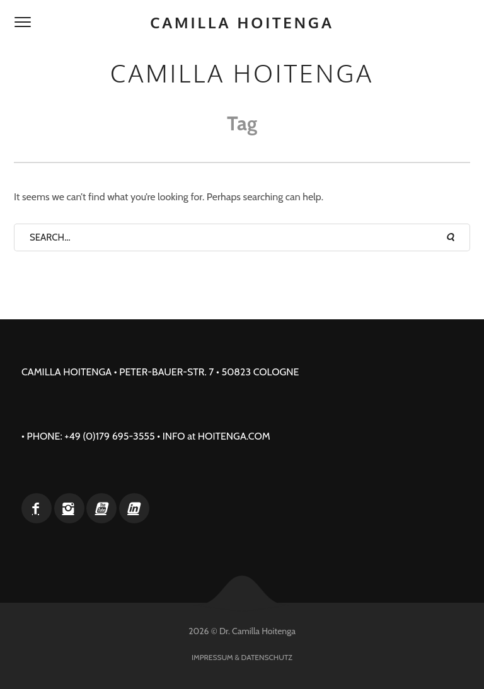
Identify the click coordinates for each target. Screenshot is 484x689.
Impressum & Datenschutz (242, 657)
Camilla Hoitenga (242, 22)
